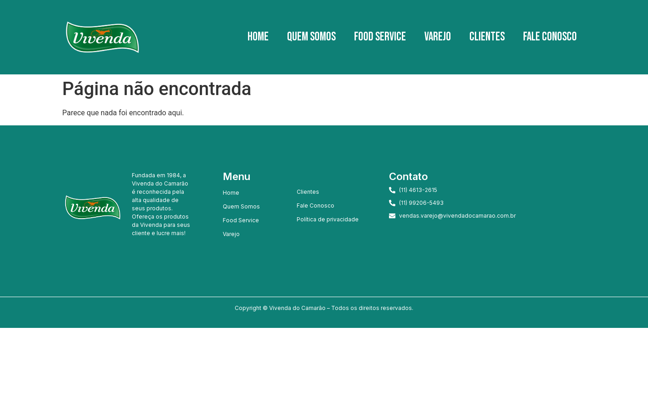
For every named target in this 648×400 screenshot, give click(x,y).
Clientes (487, 37)
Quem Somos (311, 37)
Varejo (437, 37)
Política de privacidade (328, 219)
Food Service (380, 37)
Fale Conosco (550, 37)
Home (258, 37)
